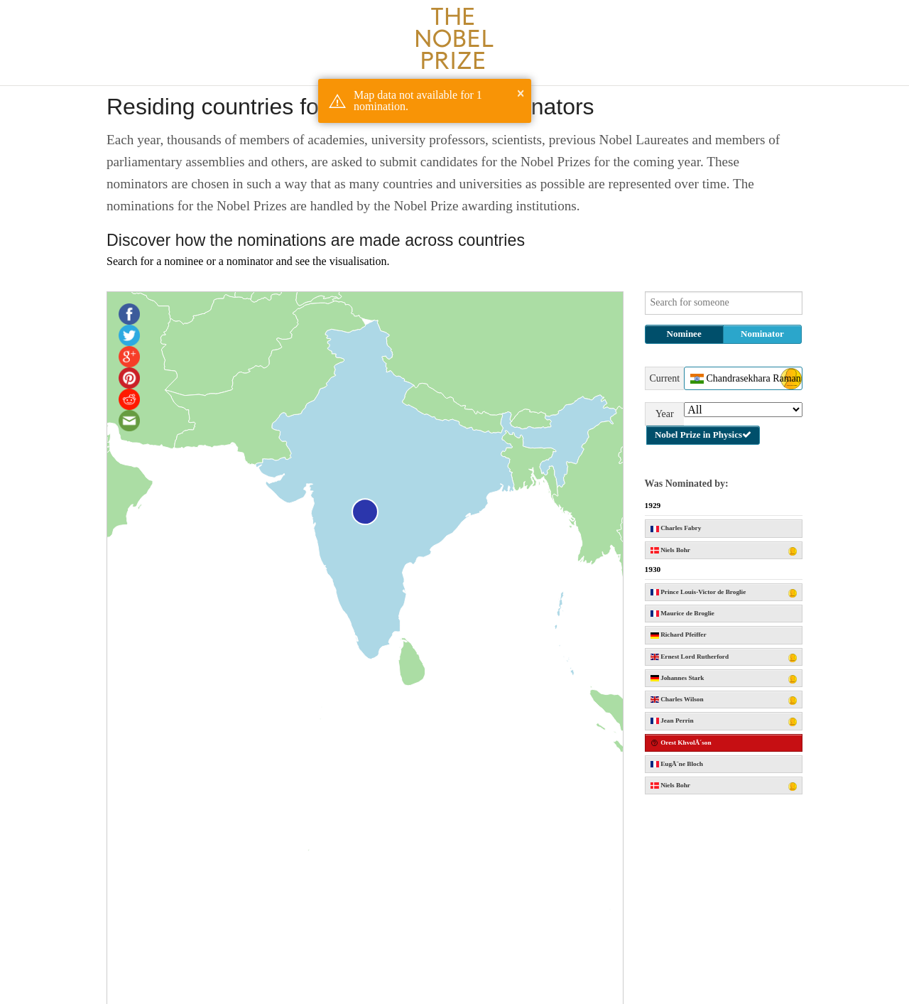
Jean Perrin (724, 721)
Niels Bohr (724, 551)
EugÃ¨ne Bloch (677, 763)
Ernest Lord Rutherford (724, 657)
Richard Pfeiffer (679, 634)
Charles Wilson (724, 700)
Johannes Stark (724, 679)
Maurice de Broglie (682, 613)
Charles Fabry (676, 527)
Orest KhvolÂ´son (681, 742)
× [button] (521, 93)
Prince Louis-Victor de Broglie (724, 593)
